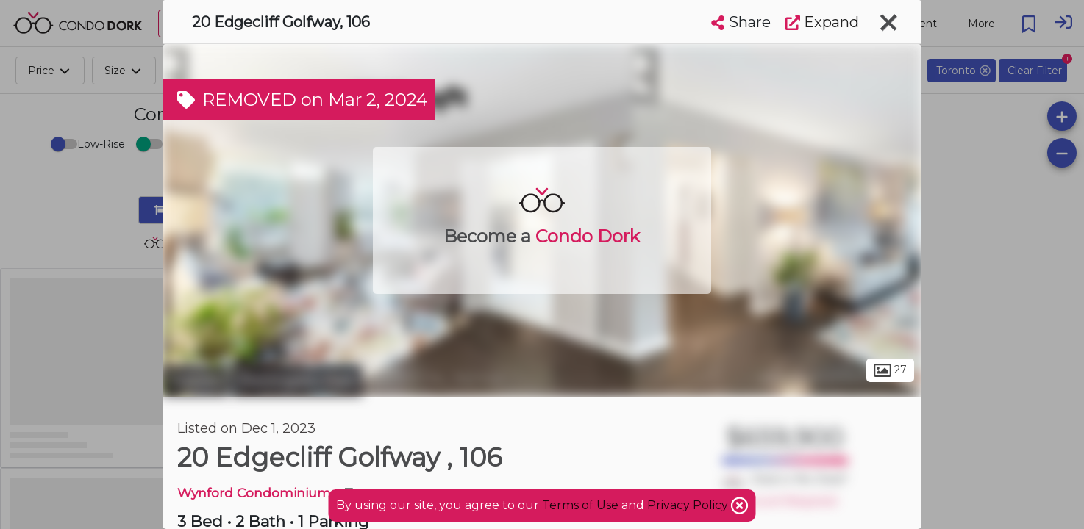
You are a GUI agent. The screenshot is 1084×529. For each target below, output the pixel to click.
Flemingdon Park (297, 381)
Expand (822, 22)
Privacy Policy (689, 505)
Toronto (195, 381)
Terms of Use (580, 505)
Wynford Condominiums (257, 492)
